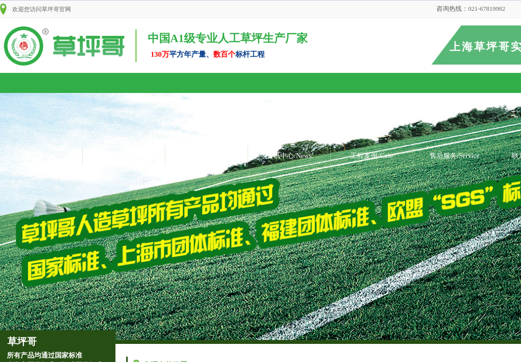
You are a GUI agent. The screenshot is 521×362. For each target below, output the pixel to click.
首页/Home (41, 155)
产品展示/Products (206, 155)
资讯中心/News (289, 155)
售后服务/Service (454, 155)
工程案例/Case (371, 155)
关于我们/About (124, 155)
